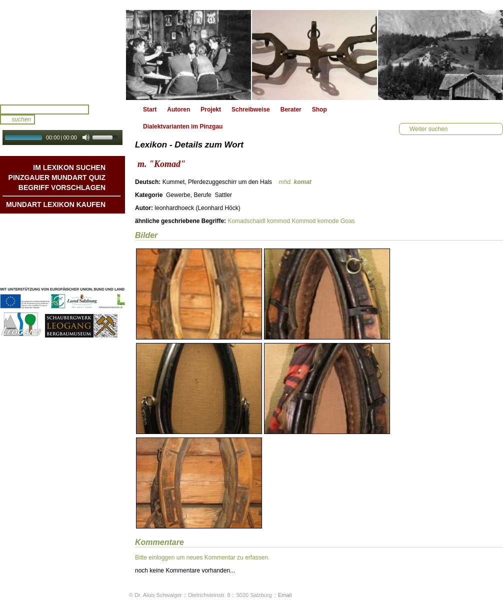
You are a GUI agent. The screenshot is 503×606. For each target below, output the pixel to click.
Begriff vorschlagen (62, 188)
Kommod (304, 221)
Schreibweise (251, 109)
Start (149, 109)
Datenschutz (88, 273)
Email (285, 595)
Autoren (178, 109)
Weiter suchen (429, 129)
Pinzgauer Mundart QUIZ (57, 178)
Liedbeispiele (87, 243)
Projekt (210, 109)
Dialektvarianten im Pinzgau (182, 126)
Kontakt (94, 253)
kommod (278, 221)
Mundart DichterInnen (75, 223)
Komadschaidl (246, 221)
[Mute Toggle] (86, 138)
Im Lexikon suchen (69, 168)
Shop (319, 109)
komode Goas (336, 221)
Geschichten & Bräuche (72, 233)
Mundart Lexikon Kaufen (56, 204)
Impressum (90, 263)
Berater (291, 109)
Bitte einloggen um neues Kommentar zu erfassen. (202, 557)
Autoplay (69, 148)
